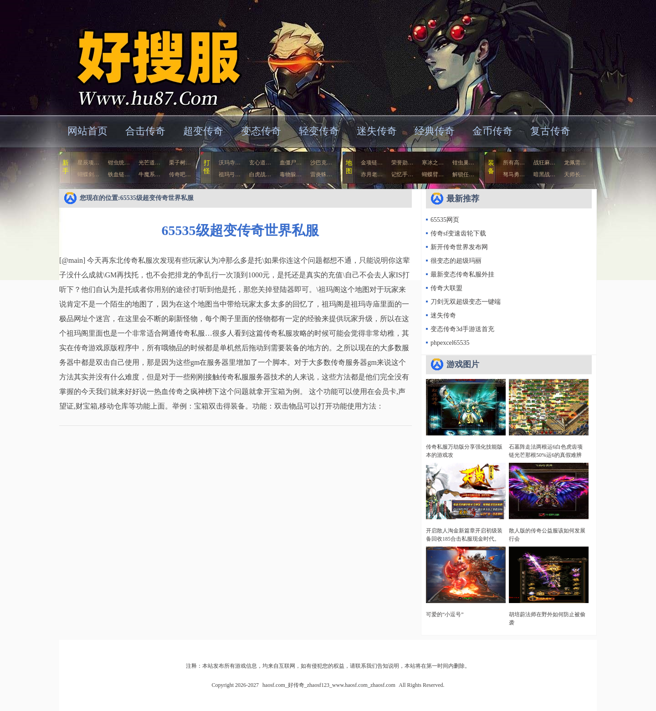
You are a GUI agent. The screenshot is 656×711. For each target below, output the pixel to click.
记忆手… (402, 174)
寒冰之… (433, 162)
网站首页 (87, 131)
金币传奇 (492, 131)
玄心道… (260, 162)
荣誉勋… (402, 162)
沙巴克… (321, 162)
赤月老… (372, 174)
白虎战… (260, 174)
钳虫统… (119, 162)
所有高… (514, 162)
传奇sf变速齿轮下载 (458, 233)
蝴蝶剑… (88, 174)
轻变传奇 (319, 131)
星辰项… (88, 162)
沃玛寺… (230, 162)
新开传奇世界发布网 (459, 247)
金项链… (372, 162)
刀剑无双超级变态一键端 (465, 301)
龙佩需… (575, 162)
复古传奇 (550, 131)
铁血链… (119, 174)
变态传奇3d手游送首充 (462, 329)
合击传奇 (145, 131)
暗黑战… (544, 174)
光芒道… (149, 162)
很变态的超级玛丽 (456, 260)
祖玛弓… (230, 174)
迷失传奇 (377, 131)
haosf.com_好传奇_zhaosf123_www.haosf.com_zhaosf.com (148, 56)
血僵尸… (291, 162)
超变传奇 (203, 131)
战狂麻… (544, 162)
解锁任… (463, 174)
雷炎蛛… (321, 174)
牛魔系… (149, 174)
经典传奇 (435, 131)
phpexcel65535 (450, 342)
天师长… (575, 174)
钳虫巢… (463, 162)
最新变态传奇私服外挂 (462, 274)
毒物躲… (291, 174)
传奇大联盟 (446, 288)
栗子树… (180, 162)
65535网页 (444, 219)
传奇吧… (180, 174)
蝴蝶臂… (433, 174)
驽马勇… (514, 174)
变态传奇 (261, 131)
